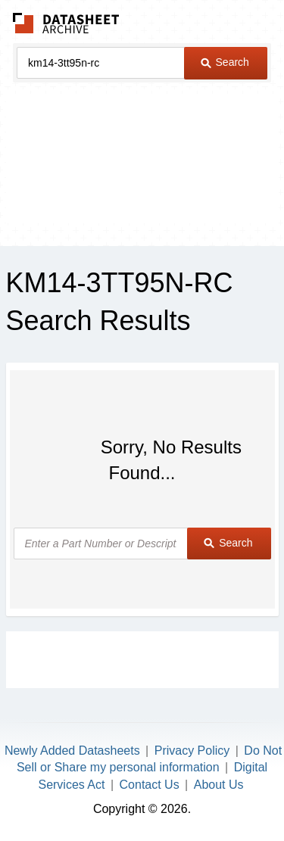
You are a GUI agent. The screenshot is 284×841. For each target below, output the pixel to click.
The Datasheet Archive (66, 23)
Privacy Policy (192, 750)
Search (225, 62)
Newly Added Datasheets (72, 750)
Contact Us (149, 784)
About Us (219, 784)
